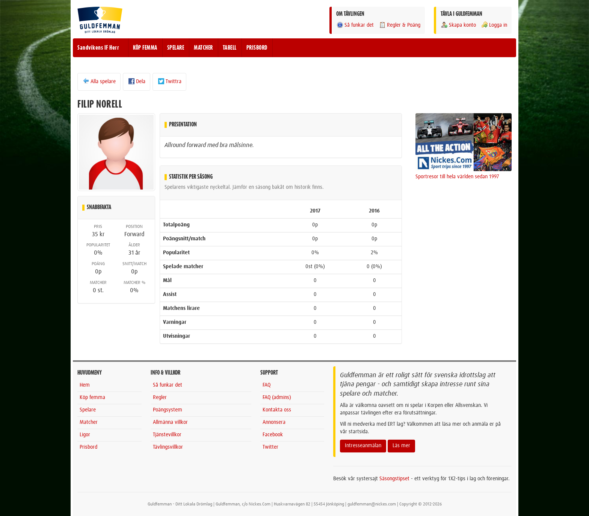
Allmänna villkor (170, 422)
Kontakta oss (277, 410)
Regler (160, 397)
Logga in (494, 25)
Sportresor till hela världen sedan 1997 (457, 176)
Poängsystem (167, 410)
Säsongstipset (394, 478)
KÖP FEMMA (145, 47)
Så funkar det (355, 25)
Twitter (270, 447)
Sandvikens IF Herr (98, 47)
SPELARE (175, 47)
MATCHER (203, 47)
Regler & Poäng (399, 25)
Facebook (273, 434)
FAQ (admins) (277, 397)
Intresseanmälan (363, 445)
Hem (85, 385)
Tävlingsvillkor (168, 447)
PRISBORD (256, 47)
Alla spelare (99, 81)
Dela (136, 81)
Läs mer (401, 445)
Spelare (88, 410)
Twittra (169, 81)
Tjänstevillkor (167, 434)
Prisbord (88, 447)
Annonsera (274, 422)
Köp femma (92, 397)
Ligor (85, 434)
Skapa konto (458, 25)
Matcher (89, 422)
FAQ (266, 385)
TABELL (230, 47)
